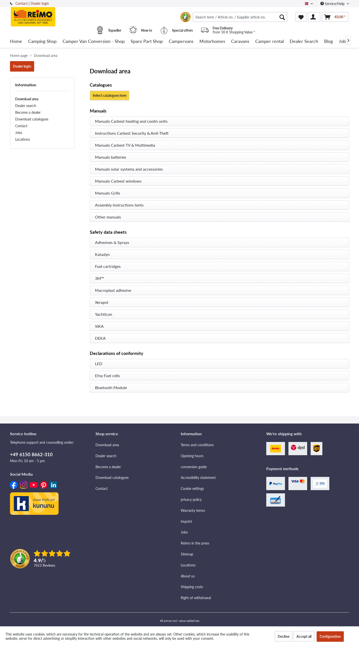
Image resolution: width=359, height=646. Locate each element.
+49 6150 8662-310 (31, 454)
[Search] (282, 17)
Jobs (18, 132)
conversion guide (194, 467)
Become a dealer (28, 112)
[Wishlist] (301, 17)
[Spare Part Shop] (147, 41)
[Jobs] (343, 41)
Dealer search (25, 106)
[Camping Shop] (42, 41)
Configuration (330, 636)
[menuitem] (240, 17)
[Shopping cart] (335, 17)
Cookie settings (192, 488)
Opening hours (192, 456)
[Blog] (328, 41)
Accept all (303, 636)
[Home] (16, 41)
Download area (26, 99)
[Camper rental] (269, 41)
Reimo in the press (195, 543)
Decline (283, 636)
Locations (22, 139)
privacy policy (191, 499)
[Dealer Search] (304, 41)
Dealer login (40, 3)
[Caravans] (240, 41)
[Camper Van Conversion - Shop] (94, 41)
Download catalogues (31, 119)
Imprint (186, 521)
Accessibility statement (198, 477)
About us (188, 576)
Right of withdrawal (196, 598)
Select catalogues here (109, 95)
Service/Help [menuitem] (333, 3)
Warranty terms (193, 510)
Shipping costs (192, 587)
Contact (21, 3)
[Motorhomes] (212, 41)
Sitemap (187, 554)
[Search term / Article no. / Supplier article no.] (240, 17)
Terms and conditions (197, 445)
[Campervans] (181, 41)
